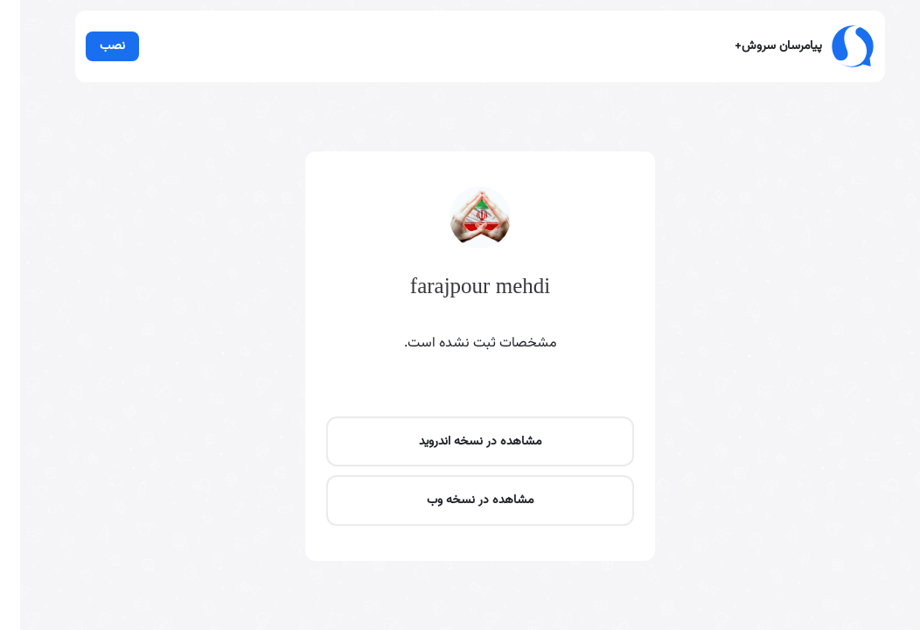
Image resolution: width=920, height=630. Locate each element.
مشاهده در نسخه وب (460, 500)
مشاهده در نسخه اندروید (460, 441)
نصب (92, 46)
